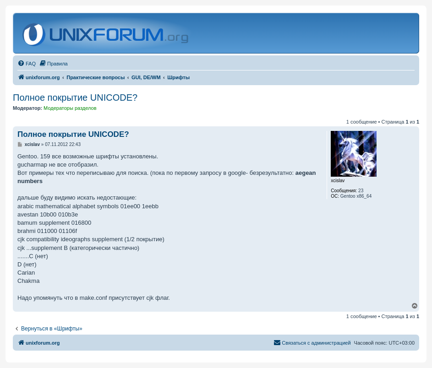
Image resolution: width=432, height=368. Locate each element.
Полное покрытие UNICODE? (75, 97)
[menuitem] (26, 63)
